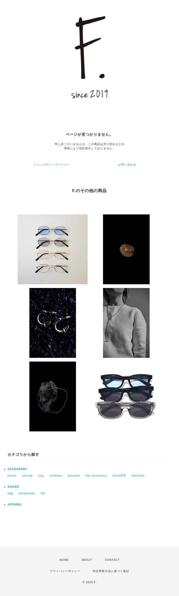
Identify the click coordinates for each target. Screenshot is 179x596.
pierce (12, 475)
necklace (55, 475)
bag (10, 493)
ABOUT (86, 560)
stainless (138, 475)
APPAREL (14, 504)
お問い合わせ (127, 164)
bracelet (74, 475)
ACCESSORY (17, 469)
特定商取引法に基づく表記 (111, 571)
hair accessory (96, 475)
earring (27, 475)
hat (43, 493)
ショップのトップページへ (52, 164)
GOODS (13, 486)
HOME (64, 560)
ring (41, 475)
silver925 (119, 475)
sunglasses (26, 493)
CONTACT (112, 560)
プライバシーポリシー (65, 571)
